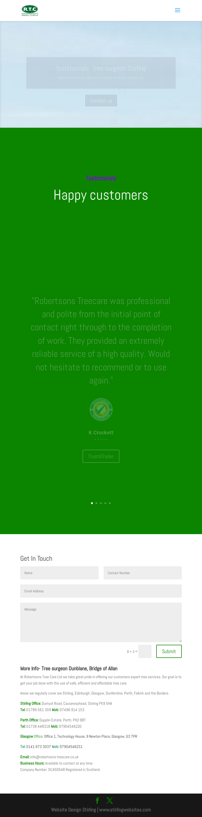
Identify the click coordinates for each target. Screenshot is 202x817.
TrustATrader (101, 450)
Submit (169, 651)
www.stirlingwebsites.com (125, 809)
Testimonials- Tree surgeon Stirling (101, 71)
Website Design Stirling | (74, 809)
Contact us (101, 103)
